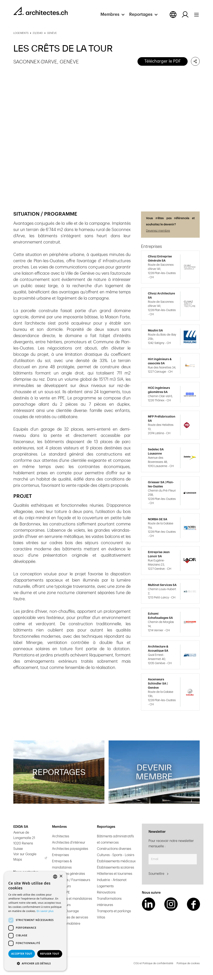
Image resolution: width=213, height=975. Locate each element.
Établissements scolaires (115, 867)
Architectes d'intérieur (68, 842)
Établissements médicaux (116, 861)
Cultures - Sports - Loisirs (115, 855)
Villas (101, 917)
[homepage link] (40, 11)
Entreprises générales (68, 873)
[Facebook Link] (193, 904)
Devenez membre (158, 230)
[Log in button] (185, 14)
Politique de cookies (188, 963)
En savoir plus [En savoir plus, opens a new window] (45, 911)
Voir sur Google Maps (24, 857)
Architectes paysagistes (70, 848)
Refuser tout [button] (49, 953)
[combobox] (55, 877)
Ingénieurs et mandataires (72, 898)
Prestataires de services (70, 917)
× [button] (60, 876)
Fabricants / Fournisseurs (71, 880)
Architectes (60, 836)
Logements (105, 886)
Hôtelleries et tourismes (114, 873)
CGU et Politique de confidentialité (153, 963)
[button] (114, 14)
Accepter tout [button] (21, 953)
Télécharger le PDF (162, 61)
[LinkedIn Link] (148, 904)
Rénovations (106, 892)
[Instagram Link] (171, 904)
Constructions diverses (114, 848)
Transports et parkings (114, 911)
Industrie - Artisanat (111, 880)
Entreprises (60, 855)
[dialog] (35, 921)
